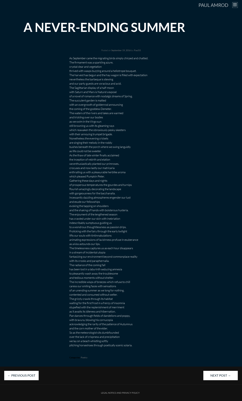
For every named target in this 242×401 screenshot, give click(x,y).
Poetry (84, 357)
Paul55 (137, 50)
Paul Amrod (213, 5)
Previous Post (21, 375)
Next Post (220, 375)
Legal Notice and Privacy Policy (120, 392)
